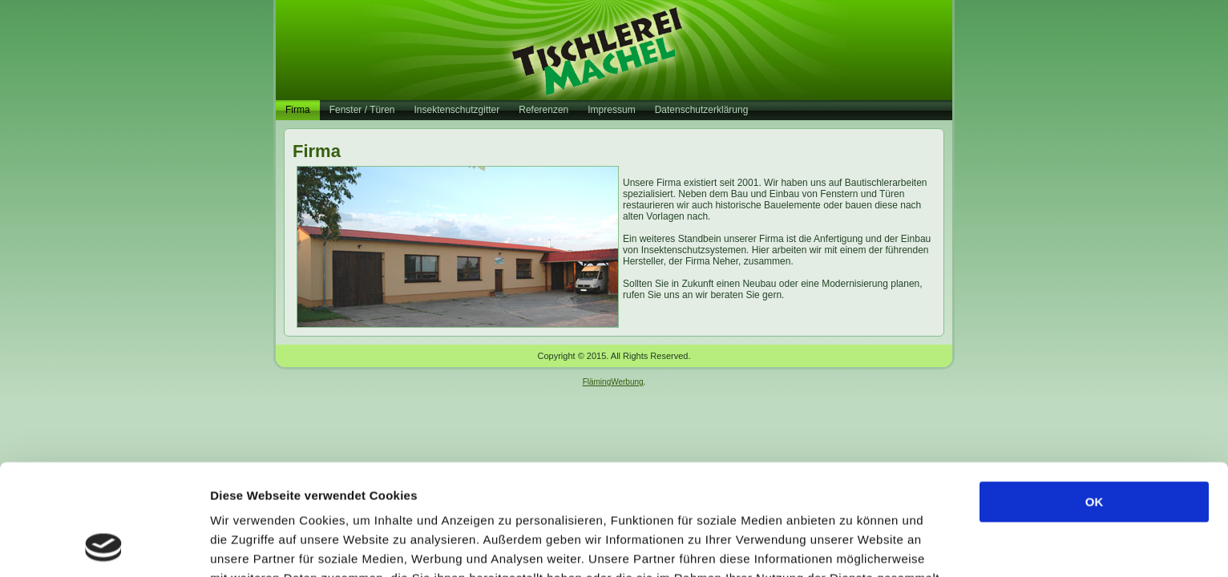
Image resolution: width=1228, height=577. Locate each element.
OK (1094, 398)
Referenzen (543, 109)
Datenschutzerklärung (702, 109)
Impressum (611, 109)
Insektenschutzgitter (457, 109)
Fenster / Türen (362, 109)
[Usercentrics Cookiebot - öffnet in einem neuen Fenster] (104, 546)
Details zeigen (852, 545)
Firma (297, 109)
